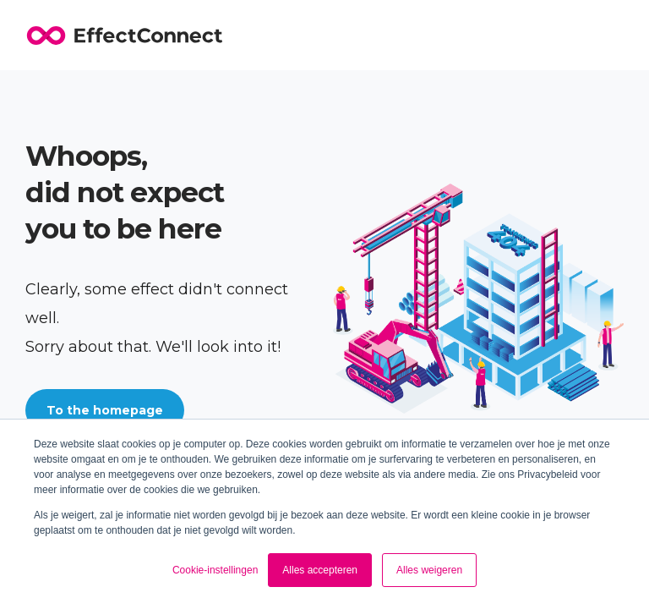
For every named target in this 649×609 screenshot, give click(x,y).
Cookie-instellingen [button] (215, 570)
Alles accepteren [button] (319, 570)
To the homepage (104, 410)
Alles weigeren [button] (429, 570)
